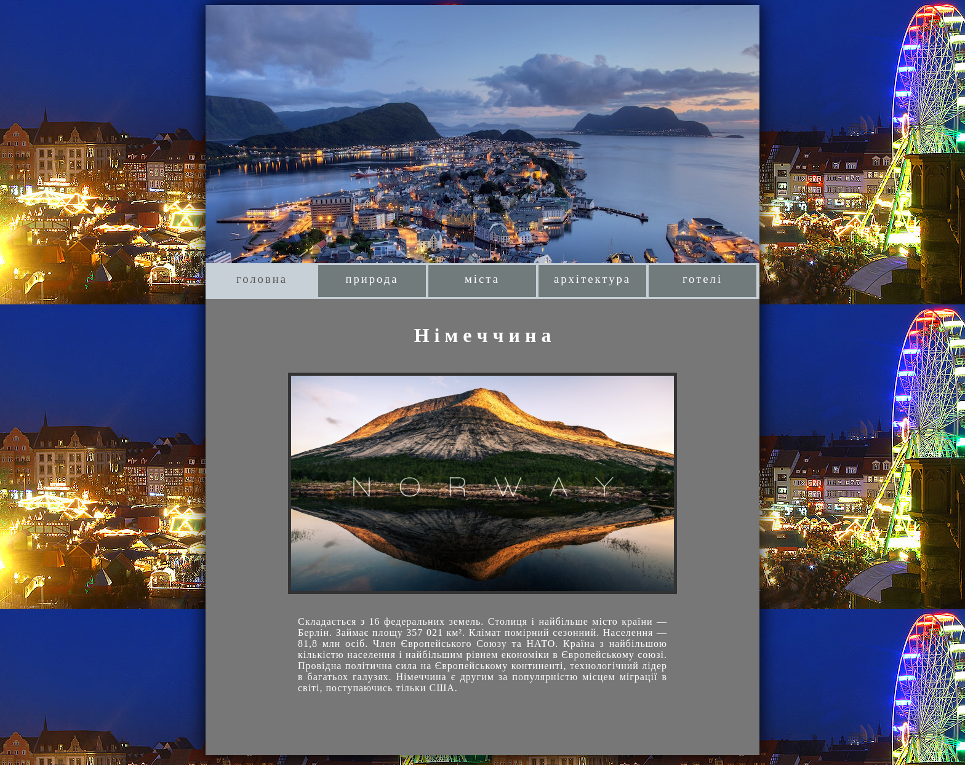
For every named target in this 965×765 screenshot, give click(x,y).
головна (261, 278)
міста (482, 278)
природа (371, 278)
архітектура (592, 278)
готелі (703, 278)
